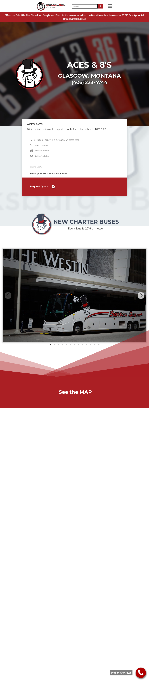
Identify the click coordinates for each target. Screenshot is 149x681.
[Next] (141, 295)
